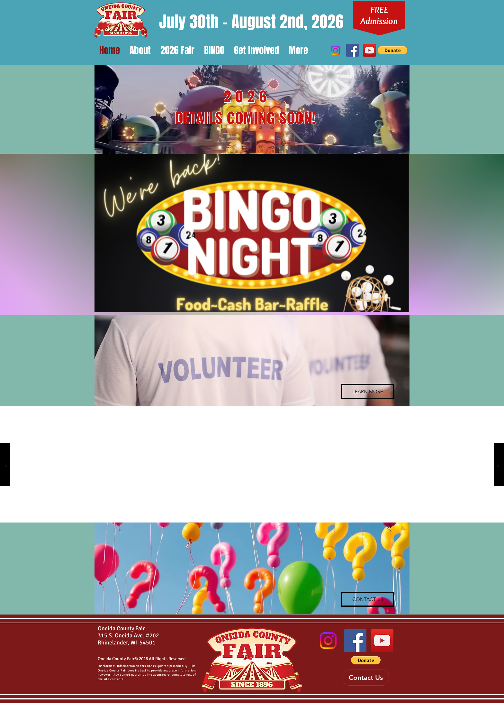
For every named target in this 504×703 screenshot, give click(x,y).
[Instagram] (335, 50)
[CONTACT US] (367, 599)
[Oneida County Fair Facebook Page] (352, 50)
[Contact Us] (366, 678)
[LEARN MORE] (367, 391)
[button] (140, 50)
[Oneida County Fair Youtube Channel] (369, 50)
